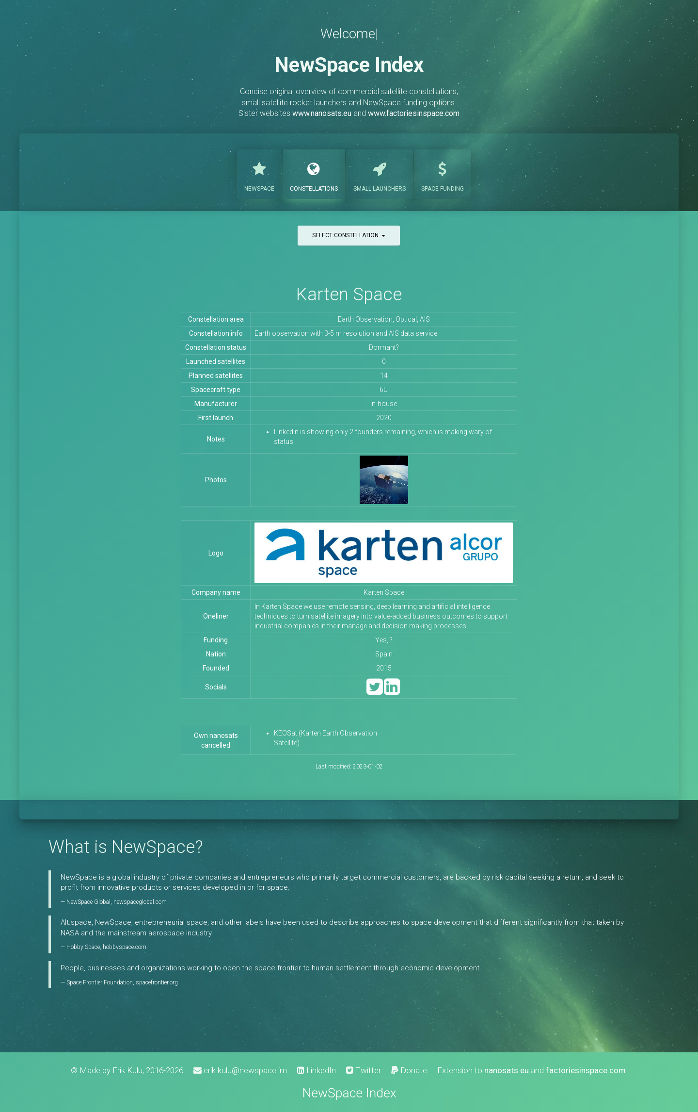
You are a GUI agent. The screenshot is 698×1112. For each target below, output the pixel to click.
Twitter (363, 1070)
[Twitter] (374, 691)
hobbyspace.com (124, 947)
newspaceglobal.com (140, 902)
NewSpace (259, 173)
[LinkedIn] (392, 691)
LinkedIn (316, 1070)
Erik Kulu (127, 1070)
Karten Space (349, 294)
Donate (409, 1070)
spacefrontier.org (157, 982)
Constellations (314, 173)
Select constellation (348, 235)
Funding (442, 173)
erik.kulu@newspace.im (240, 1070)
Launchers (379, 173)
